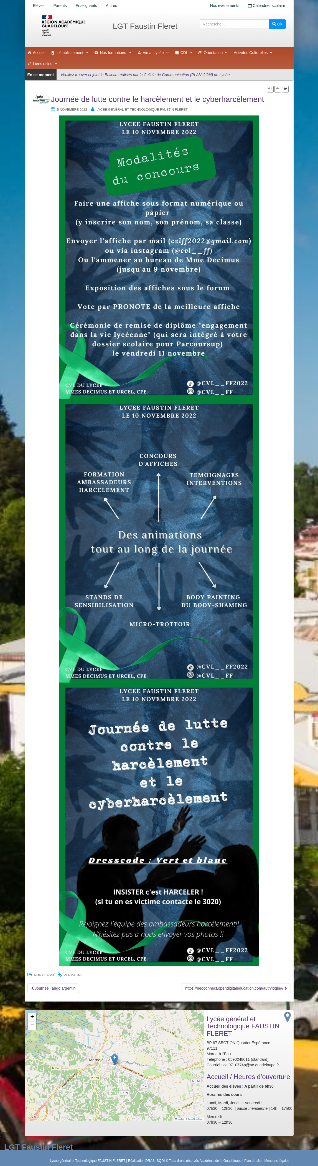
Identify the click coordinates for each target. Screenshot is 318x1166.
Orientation (216, 52)
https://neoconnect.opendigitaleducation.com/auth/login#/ (236, 988)
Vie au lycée (156, 52)
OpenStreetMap (195, 1119)
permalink (73, 975)
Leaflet (179, 1119)
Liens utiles (45, 63)
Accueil (39, 52)
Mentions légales (276, 1161)
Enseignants (86, 5)
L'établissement (73, 52)
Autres (111, 5)
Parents (60, 5)
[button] (114, 1059)
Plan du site (253, 1161)
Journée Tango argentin (53, 988)
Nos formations (115, 52)
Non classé (44, 975)
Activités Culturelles (253, 52)
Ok (277, 24)
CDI (186, 52)
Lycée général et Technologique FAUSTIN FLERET (142, 110)
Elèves (39, 5)
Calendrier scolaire (266, 5)
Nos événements (224, 5)
